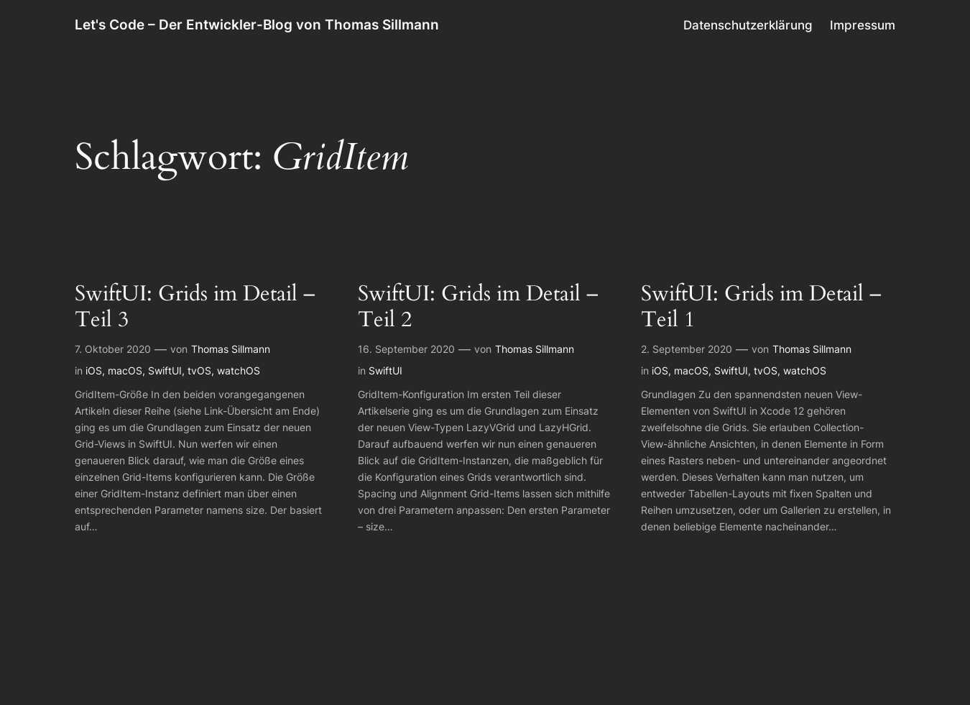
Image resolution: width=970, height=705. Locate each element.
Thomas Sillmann (230, 349)
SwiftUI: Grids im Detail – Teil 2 (478, 307)
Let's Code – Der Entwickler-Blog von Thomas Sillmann (257, 24)
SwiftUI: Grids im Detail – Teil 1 (761, 307)
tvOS (199, 370)
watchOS (238, 370)
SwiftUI (165, 370)
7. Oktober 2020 (113, 349)
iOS (94, 370)
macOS (125, 370)
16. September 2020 (406, 349)
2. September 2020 (686, 349)
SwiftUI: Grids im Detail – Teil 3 (195, 307)
